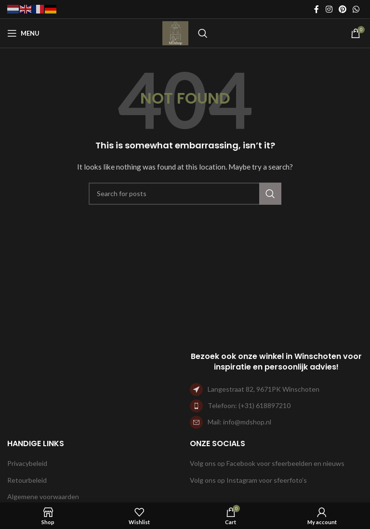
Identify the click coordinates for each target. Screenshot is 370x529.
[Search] (202, 33)
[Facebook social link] (316, 9)
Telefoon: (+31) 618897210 (249, 405)
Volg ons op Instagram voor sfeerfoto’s (248, 480)
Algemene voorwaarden (43, 496)
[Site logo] (175, 32)
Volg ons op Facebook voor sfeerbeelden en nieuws (267, 463)
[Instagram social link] (328, 9)
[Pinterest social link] (342, 9)
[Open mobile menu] (23, 33)
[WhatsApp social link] (356, 9)
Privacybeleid (27, 463)
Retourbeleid (27, 480)
